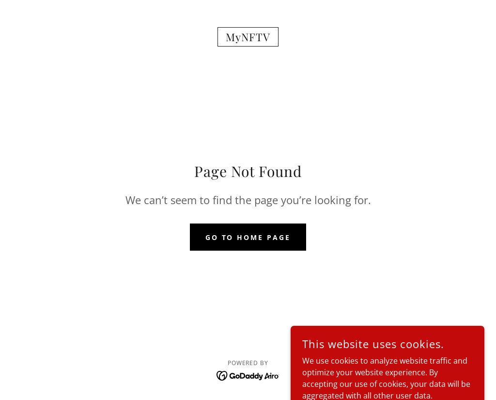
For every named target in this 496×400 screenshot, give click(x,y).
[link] (247, 38)
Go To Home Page (248, 237)
